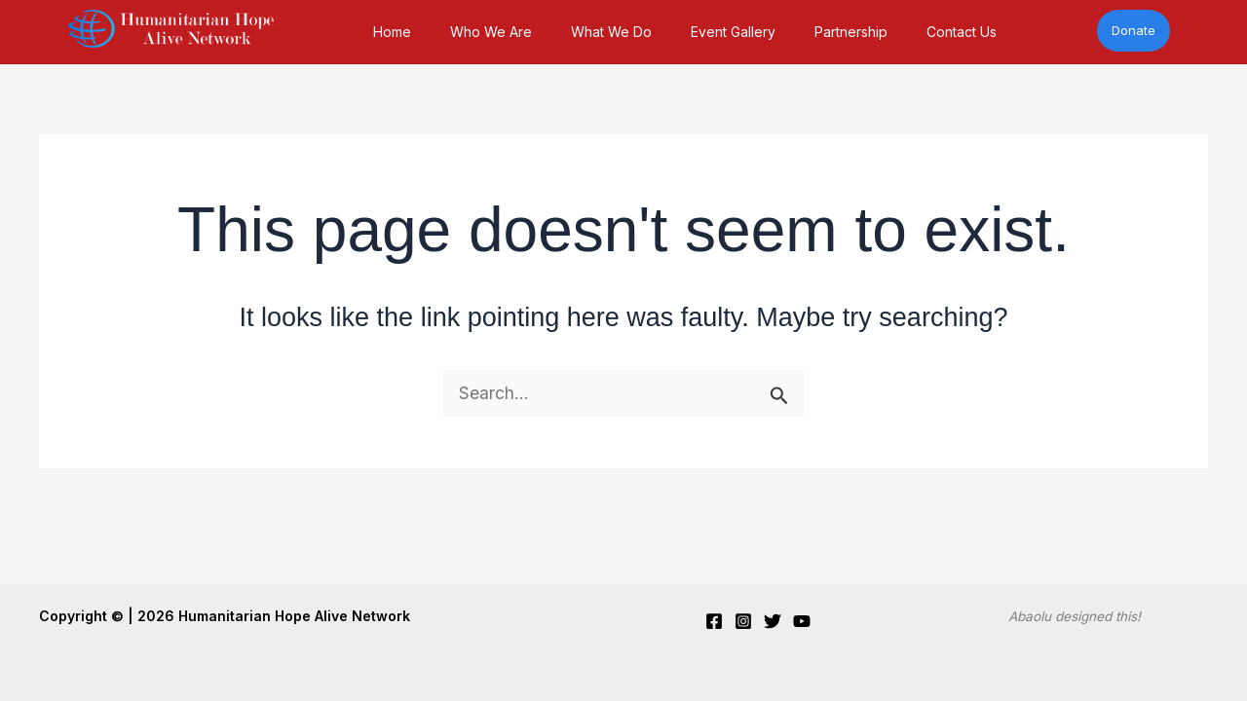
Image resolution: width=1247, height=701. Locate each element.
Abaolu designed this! (1074, 616)
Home (392, 31)
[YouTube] (802, 621)
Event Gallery (733, 31)
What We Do (611, 31)
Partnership (851, 31)
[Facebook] (714, 621)
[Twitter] (772, 621)
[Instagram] (743, 621)
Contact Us (961, 31)
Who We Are (491, 31)
